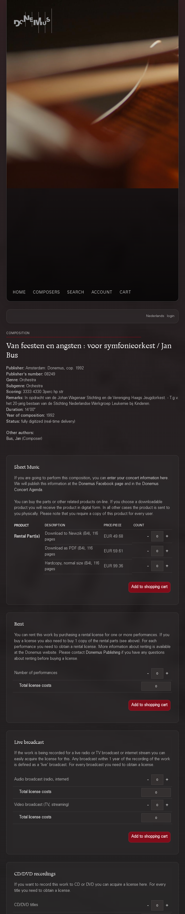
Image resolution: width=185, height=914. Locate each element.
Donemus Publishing (103, 653)
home (19, 293)
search (75, 293)
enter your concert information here (137, 478)
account (102, 293)
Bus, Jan (13, 439)
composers (46, 293)
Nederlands (155, 316)
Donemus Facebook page (101, 484)
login (170, 316)
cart (125, 293)
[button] (149, 587)
